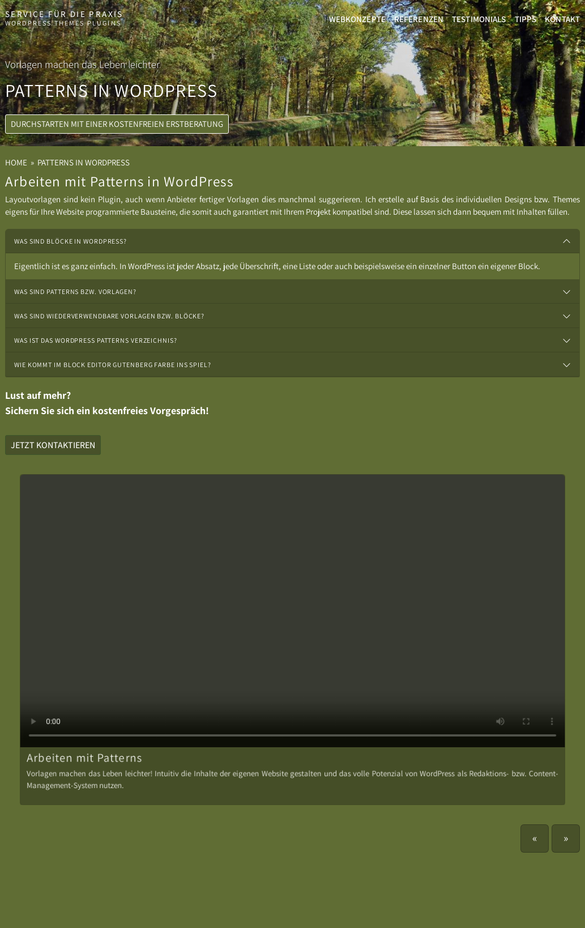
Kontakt (562, 19)
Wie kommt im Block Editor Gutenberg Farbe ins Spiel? (112, 364)
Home (16, 162)
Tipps (526, 19)
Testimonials (479, 19)
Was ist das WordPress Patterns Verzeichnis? (95, 340)
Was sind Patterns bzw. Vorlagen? (75, 291)
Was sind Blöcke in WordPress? (70, 241)
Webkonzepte (357, 19)
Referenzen (418, 19)
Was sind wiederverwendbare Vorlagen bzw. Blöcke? (109, 316)
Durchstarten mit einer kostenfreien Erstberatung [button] (117, 136)
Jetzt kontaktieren (53, 445)
